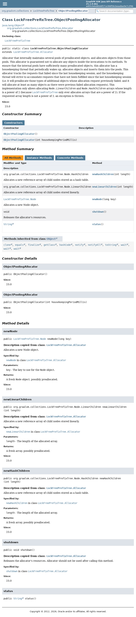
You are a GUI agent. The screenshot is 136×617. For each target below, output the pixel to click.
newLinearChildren (104, 186)
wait (123, 244)
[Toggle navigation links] (5, 3)
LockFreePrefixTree (43, 11)
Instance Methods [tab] (39, 157)
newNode (97, 199)
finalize (33, 244)
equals (19, 244)
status (96, 224)
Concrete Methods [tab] (70, 157)
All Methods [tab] (12, 157)
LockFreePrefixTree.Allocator (33, 52)
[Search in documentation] (114, 11)
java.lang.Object (12, 25)
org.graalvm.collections (15, 11)
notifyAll (94, 244)
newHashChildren (102, 174)
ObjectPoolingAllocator (73, 11)
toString (110, 244)
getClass (49, 244)
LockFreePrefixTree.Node (20, 199)
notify (79, 244)
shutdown (98, 211)
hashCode (65, 244)
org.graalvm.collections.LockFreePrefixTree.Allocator (40, 28)
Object (51, 238)
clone (7, 244)
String (8, 224)
